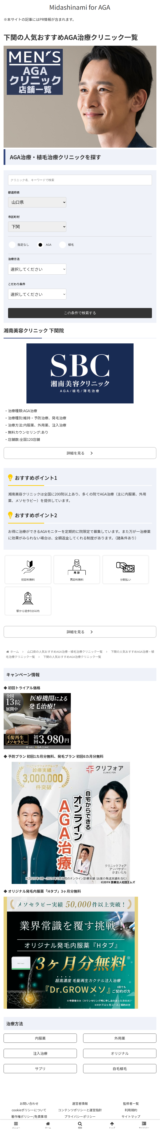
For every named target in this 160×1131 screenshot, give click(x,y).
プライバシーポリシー (80, 1116)
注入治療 (40, 1053)
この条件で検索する (80, 313)
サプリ (40, 1068)
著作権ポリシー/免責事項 (29, 1116)
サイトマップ (130, 1116)
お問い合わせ (29, 1103)
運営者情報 (80, 1103)
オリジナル (120, 1053)
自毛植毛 (119, 1068)
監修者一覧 (131, 1103)
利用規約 (131, 1110)
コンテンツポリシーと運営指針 (80, 1110)
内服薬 (40, 1038)
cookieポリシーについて (29, 1110)
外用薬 (119, 1038)
